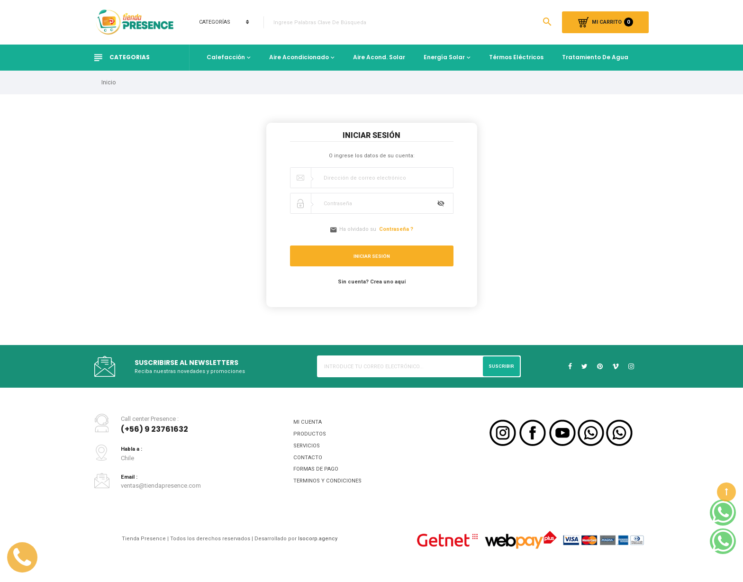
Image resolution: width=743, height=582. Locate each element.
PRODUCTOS (310, 437)
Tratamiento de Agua (595, 57)
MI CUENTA (308, 424)
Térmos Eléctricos (516, 57)
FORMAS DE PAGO (318, 476)
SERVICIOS (308, 450)
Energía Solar (444, 57)
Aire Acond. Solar (379, 57)
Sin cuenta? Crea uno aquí (372, 283)
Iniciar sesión (371, 258)
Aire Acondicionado (299, 57)
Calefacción (226, 57)
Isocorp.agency (323, 548)
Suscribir (500, 367)
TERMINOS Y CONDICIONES (330, 489)
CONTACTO (308, 463)
